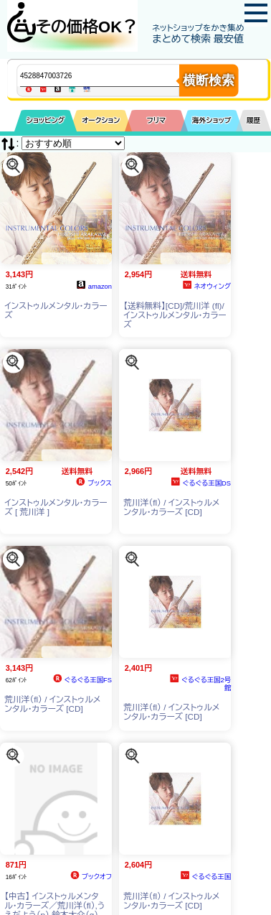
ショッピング (46, 120)
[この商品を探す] (13, 164)
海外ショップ (211, 120)
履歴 (254, 120)
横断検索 (208, 80)
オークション (101, 120)
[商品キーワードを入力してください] (111, 75)
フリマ (156, 120)
